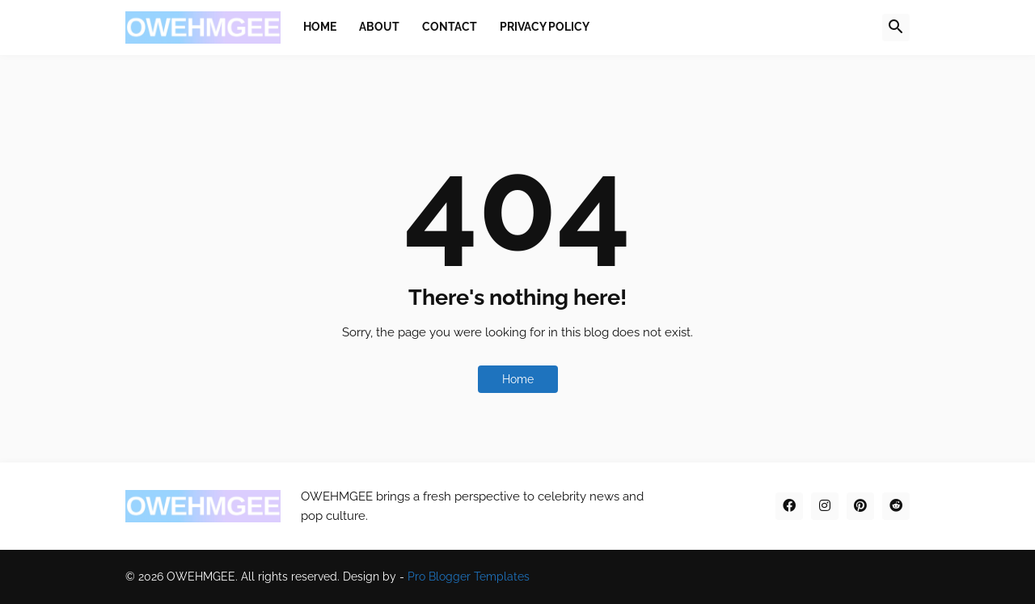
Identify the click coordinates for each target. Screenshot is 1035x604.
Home (518, 379)
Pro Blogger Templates (469, 576)
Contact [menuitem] (449, 26)
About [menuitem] (379, 26)
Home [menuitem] (319, 26)
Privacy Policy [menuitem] (544, 26)
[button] (896, 27)
